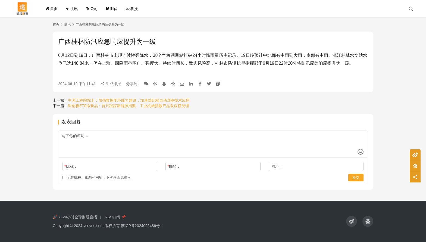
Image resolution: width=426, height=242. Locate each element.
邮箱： (174, 166)
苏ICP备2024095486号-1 (142, 226)
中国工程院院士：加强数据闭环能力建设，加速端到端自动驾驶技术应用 (129, 100)
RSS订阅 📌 (115, 217)
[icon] (351, 221)
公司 (91, 8)
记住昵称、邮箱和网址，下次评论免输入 (96, 177)
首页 (52, 8)
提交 (356, 177)
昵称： (70, 166)
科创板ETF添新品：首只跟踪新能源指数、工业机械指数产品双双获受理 (128, 106)
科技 (132, 8)
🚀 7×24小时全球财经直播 (75, 217)
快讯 (71, 8)
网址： (277, 166)
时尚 (111, 8)
